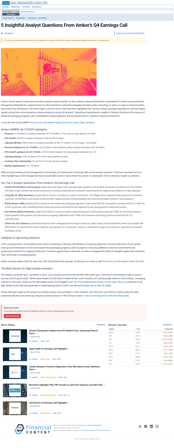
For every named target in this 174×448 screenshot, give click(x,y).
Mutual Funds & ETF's (25, 3)
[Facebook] (145, 433)
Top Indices (31, 18)
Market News (15, 7)
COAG (48, 341)
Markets (6, 3)
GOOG (111, 346)
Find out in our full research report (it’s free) (123, 261)
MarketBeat (35, 341)
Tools (45, 3)
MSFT (110, 353)
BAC (110, 343)
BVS (66, 398)
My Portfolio (42, 18)
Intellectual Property (51, 379)
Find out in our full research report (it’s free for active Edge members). (62, 122)
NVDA (111, 357)
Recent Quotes (8, 18)
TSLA (110, 364)
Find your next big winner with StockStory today (106, 296)
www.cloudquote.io (95, 430)
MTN (60, 417)
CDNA (66, 379)
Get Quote (11, 14)
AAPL (110, 336)
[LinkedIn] (151, 433)
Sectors (38, 3)
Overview (5, 7)
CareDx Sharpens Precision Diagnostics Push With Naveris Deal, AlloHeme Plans (64, 370)
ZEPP (60, 360)
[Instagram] (157, 433)
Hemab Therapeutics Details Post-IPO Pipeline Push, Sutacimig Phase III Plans (63, 332)
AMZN (111, 332)
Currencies (26, 7)
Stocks (13, 3)
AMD (110, 339)
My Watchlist (20, 18)
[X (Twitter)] (140, 433)
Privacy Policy (89, 435)
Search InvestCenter (27, 12)
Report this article (12, 316)
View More (101, 325)
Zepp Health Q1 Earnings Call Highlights (49, 350)
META (111, 350)
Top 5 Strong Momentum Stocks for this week (94, 282)
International (36, 7)
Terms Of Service (103, 435)
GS (70, 398)
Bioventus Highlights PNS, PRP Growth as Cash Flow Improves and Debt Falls (63, 389)
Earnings (48, 360)
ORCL (111, 360)
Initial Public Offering (51, 398)
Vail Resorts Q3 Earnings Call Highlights (49, 407)
